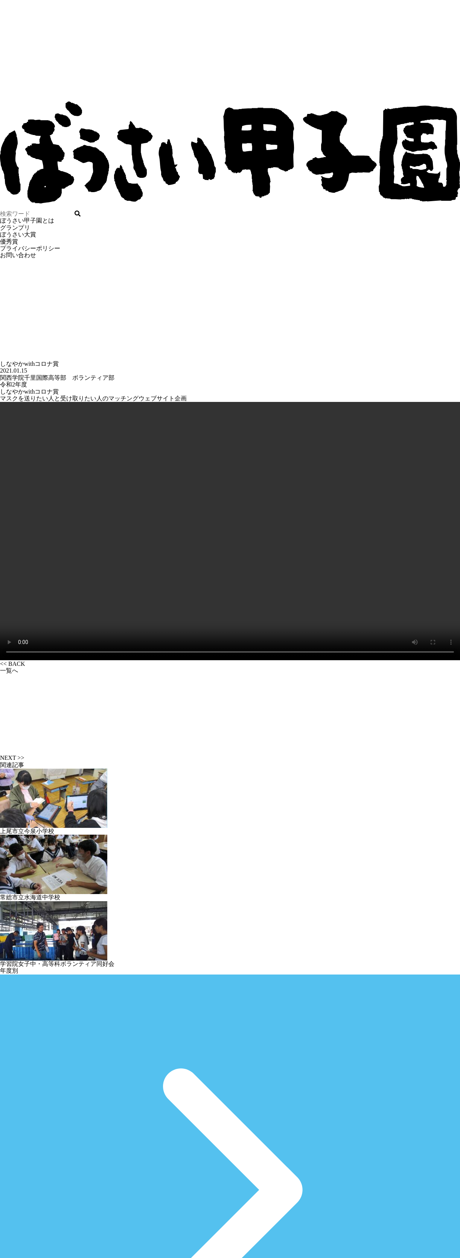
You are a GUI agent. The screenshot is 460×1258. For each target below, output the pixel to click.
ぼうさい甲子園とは (27, 220)
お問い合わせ (18, 255)
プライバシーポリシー (30, 248)
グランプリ (15, 227)
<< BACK (12, 664)
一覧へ (230, 711)
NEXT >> (12, 758)
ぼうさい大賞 (18, 234)
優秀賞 (9, 241)
